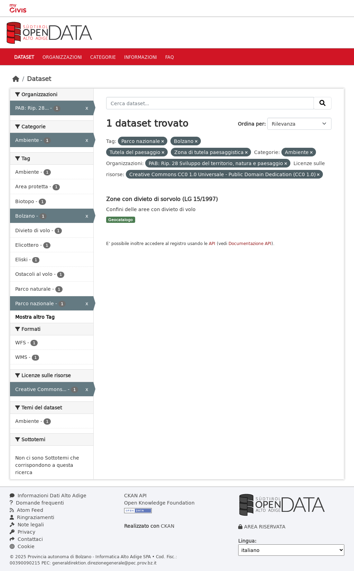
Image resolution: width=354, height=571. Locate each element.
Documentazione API (250, 243)
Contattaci (26, 539)
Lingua (246, 540)
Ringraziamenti (32, 517)
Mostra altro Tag (35, 316)
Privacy (22, 531)
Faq (169, 57)
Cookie (22, 546)
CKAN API (135, 495)
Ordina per (251, 123)
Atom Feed (26, 510)
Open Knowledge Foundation (159, 502)
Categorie (103, 57)
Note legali (27, 524)
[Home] (15, 78)
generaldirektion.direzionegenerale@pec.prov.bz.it (104, 563)
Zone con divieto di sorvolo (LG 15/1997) (162, 198)
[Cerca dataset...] (210, 103)
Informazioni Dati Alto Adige (48, 495)
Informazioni (140, 57)
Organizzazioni (62, 57)
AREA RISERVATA (265, 526)
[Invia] (323, 103)
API (212, 243)
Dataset (24, 57)
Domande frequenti (37, 502)
